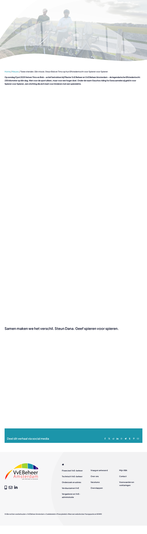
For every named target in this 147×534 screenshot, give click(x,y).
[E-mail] (138, 438)
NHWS (99, 514)
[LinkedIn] (117, 438)
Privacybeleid (62, 514)
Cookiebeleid (50, 514)
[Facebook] (105, 438)
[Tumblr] (130, 438)
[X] (109, 438)
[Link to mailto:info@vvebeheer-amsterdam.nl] (10, 487)
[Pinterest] (134, 438)
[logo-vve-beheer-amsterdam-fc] (22, 463)
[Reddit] (113, 438)
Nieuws (15, 71)
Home (7, 71)
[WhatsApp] (121, 438)
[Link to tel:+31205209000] (6, 487)
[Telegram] (125, 438)
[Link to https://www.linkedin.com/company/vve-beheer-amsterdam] (15, 487)
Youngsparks (89, 514)
